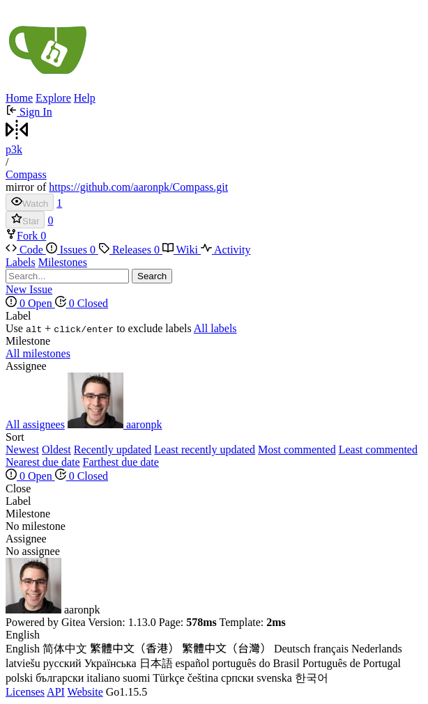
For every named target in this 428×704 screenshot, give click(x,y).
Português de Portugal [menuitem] (352, 663)
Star (25, 219)
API (56, 692)
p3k (14, 149)
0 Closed (81, 303)
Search (152, 276)
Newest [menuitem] (22, 449)
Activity (226, 250)
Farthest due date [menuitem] (121, 462)
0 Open (30, 303)
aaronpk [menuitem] (115, 424)
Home (19, 98)
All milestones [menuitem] (38, 353)
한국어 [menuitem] (311, 678)
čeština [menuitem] (203, 678)
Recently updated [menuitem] (113, 449)
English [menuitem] (23, 649)
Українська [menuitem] (110, 663)
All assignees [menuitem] (35, 424)
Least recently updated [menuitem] (204, 449)
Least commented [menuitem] (378, 449)
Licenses (25, 692)
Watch (29, 202)
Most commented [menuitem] (297, 449)
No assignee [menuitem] (33, 551)
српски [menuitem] (237, 678)
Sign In (29, 112)
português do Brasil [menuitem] (255, 663)
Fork (23, 236)
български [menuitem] (60, 678)
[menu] (214, 322)
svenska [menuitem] (274, 678)
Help (84, 98)
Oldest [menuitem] (56, 449)
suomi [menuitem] (136, 678)
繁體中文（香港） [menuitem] (134, 649)
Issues (72, 250)
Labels (21, 262)
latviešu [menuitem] (23, 663)
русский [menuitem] (62, 663)
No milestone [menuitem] (36, 526)
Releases (130, 250)
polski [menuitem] (19, 678)
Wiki (181, 250)
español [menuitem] (193, 663)
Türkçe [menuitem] (168, 678)
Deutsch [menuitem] (292, 649)
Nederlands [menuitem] (376, 649)
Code (26, 250)
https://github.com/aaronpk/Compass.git (138, 187)
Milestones (62, 262)
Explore (53, 98)
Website (85, 692)
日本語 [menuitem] (156, 663)
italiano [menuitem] (103, 678)
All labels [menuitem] (215, 328)
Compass (26, 174)
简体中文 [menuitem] (65, 649)
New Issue (29, 289)
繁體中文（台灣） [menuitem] (226, 649)
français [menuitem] (331, 649)
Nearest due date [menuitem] (43, 462)
